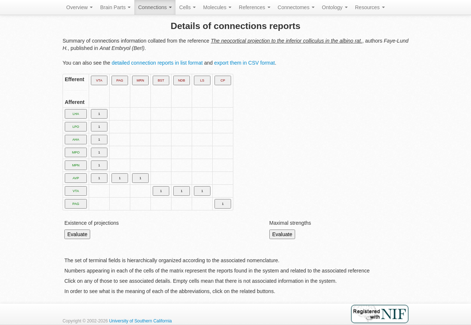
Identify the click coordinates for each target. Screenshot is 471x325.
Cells (187, 7)
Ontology (335, 7)
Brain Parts (115, 7)
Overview (79, 7)
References (254, 7)
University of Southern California (140, 321)
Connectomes (296, 7)
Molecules (217, 7)
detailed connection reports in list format (156, 63)
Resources (370, 7)
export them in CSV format (244, 63)
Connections (155, 7)
